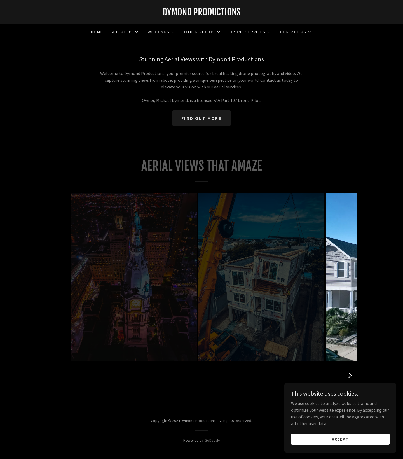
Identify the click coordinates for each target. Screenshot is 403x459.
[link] (201, 14)
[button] (125, 32)
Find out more (201, 118)
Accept (340, 438)
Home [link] (97, 31)
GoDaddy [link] (212, 440)
